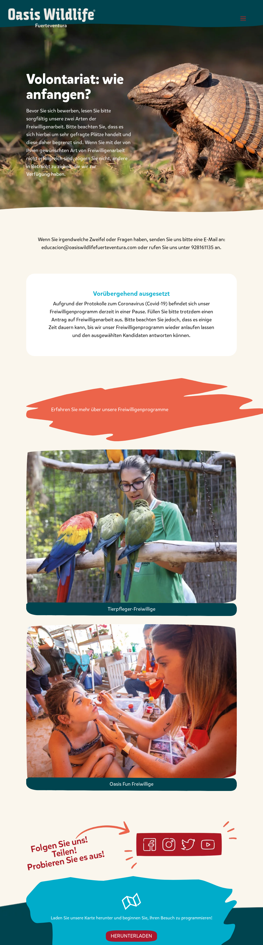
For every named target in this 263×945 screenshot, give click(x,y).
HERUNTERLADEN (131, 936)
